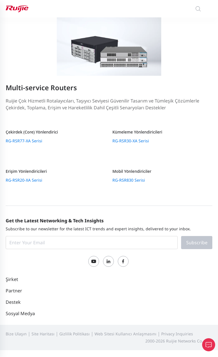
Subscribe (196, 242)
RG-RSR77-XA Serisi (24, 140)
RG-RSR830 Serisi (128, 180)
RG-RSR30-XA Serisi (130, 140)
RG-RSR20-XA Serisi (24, 180)
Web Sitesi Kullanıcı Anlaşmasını (125, 334)
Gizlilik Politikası (74, 334)
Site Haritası (43, 334)
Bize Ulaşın (16, 334)
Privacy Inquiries (177, 334)
